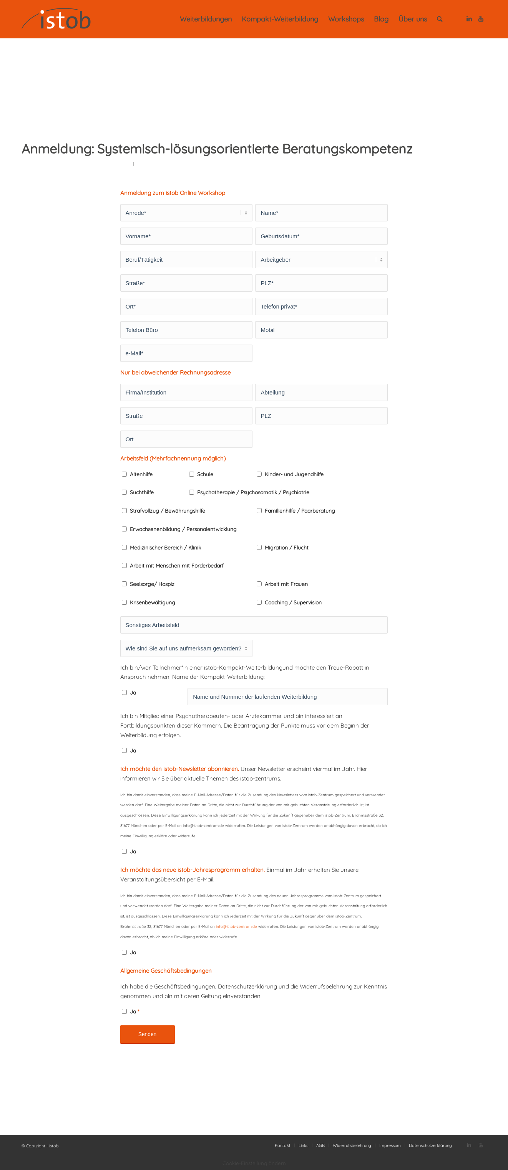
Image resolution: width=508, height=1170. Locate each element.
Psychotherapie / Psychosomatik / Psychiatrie (253, 492)
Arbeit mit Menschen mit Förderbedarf (177, 565)
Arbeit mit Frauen (286, 584)
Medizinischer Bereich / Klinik (165, 547)
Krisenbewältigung (152, 602)
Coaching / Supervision (293, 602)
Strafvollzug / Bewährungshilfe (167, 510)
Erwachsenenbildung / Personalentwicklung (183, 529)
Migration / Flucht (287, 547)
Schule (205, 474)
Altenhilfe (141, 474)
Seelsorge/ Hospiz (152, 584)
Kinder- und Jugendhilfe (294, 474)
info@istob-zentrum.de (236, 926)
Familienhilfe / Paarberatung (300, 510)
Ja (133, 692)
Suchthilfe (142, 492)
